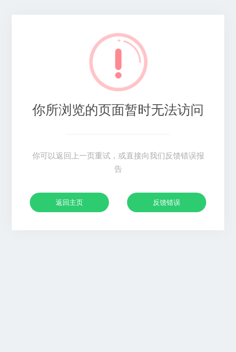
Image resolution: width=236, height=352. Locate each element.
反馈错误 (166, 202)
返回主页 (69, 202)
